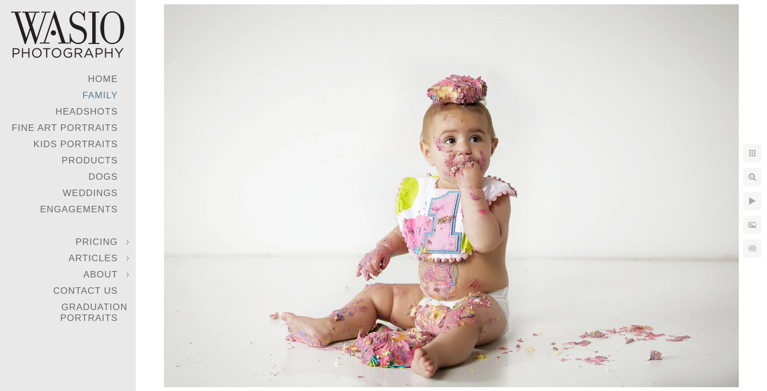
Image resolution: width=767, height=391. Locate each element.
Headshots (86, 111)
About (100, 274)
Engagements (79, 209)
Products (90, 160)
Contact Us (85, 291)
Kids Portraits (76, 144)
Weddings (90, 193)
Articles (93, 258)
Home (103, 79)
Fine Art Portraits (64, 128)
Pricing (96, 242)
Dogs (103, 177)
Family (100, 95)
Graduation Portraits (94, 312)
